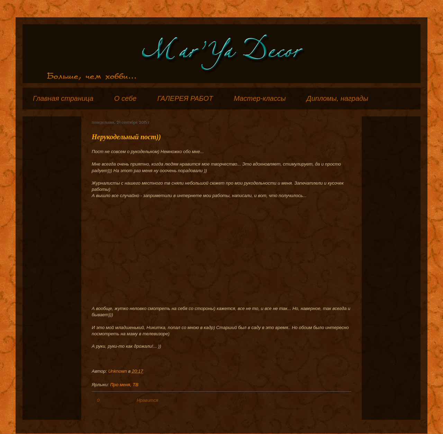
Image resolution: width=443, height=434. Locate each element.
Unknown (118, 371)
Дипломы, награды (337, 98)
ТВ (135, 384)
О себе (125, 98)
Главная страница (63, 98)
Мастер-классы (260, 98)
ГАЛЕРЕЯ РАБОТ (185, 98)
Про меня (120, 384)
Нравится (147, 400)
